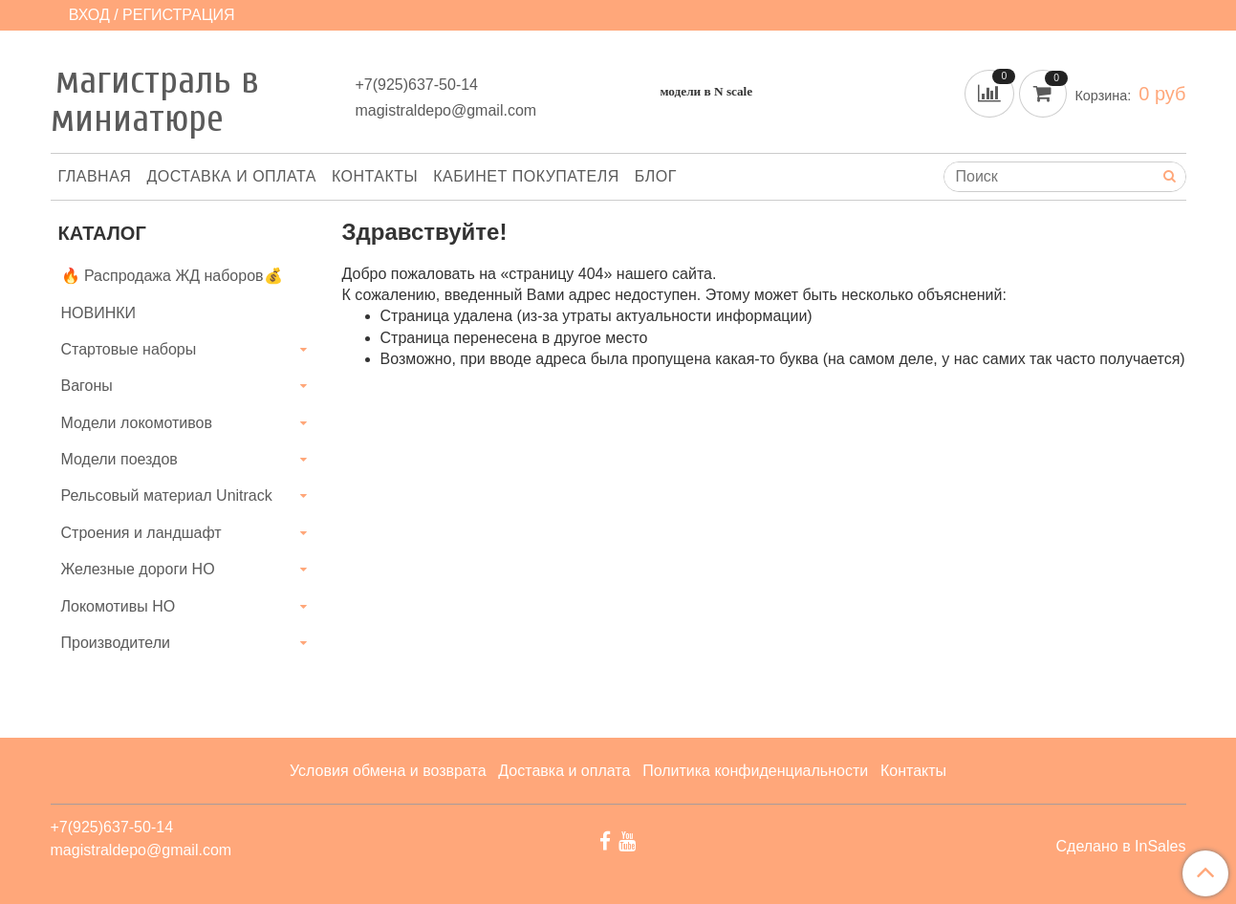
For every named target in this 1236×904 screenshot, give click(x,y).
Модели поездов (119, 459)
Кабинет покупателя (525, 176)
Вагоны (87, 385)
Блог (656, 176)
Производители (116, 643)
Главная (95, 176)
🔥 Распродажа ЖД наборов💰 (172, 276)
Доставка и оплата (231, 176)
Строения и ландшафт (141, 533)
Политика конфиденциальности (755, 771)
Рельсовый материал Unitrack (166, 495)
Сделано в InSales (1120, 846)
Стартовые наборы (129, 349)
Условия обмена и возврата (388, 771)
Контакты (375, 176)
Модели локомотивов (137, 423)
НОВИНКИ (99, 313)
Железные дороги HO (138, 569)
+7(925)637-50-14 (416, 84)
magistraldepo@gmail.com (445, 110)
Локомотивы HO (118, 606)
